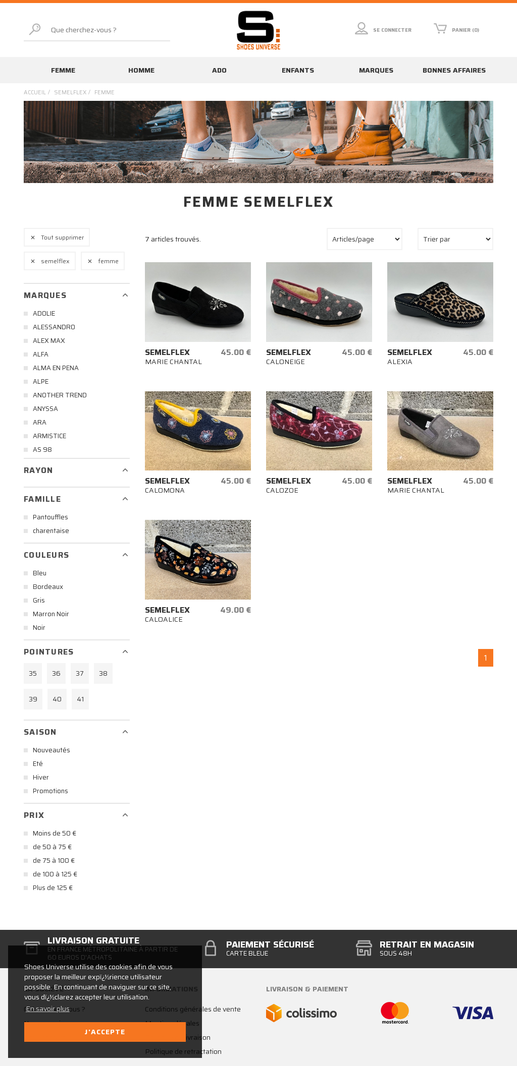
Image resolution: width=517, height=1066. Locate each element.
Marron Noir (51, 614)
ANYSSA (45, 408)
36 (56, 673)
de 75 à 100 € (54, 860)
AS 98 (42, 449)
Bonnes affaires (454, 70)
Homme (141, 70)
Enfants (298, 70)
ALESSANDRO (54, 327)
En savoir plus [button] (48, 1008)
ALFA (40, 354)
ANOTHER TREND (60, 395)
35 (33, 673)
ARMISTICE (49, 436)
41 (80, 699)
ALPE (40, 381)
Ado (219, 70)
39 (33, 699)
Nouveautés (51, 750)
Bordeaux (48, 586)
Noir (39, 627)
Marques (376, 70)
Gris (39, 600)
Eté (38, 763)
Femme (63, 70)
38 (103, 673)
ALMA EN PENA (56, 368)
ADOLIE (44, 313)
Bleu (39, 573)
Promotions (50, 791)
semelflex (70, 92)
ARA (39, 422)
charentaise (51, 530)
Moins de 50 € (54, 833)
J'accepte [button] (104, 1031)
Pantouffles (50, 517)
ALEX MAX (49, 340)
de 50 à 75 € (52, 847)
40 (57, 699)
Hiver (41, 777)
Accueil (35, 92)
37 (80, 673)
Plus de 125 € (53, 887)
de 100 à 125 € (55, 874)
